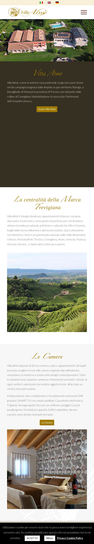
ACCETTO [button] (32, 538)
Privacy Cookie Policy (70, 538)
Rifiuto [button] (49, 538)
